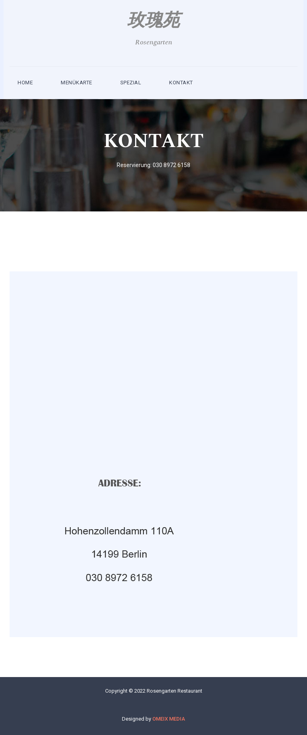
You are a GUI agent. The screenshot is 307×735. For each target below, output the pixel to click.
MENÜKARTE (76, 83)
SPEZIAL (131, 83)
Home (25, 83)
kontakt (181, 83)
